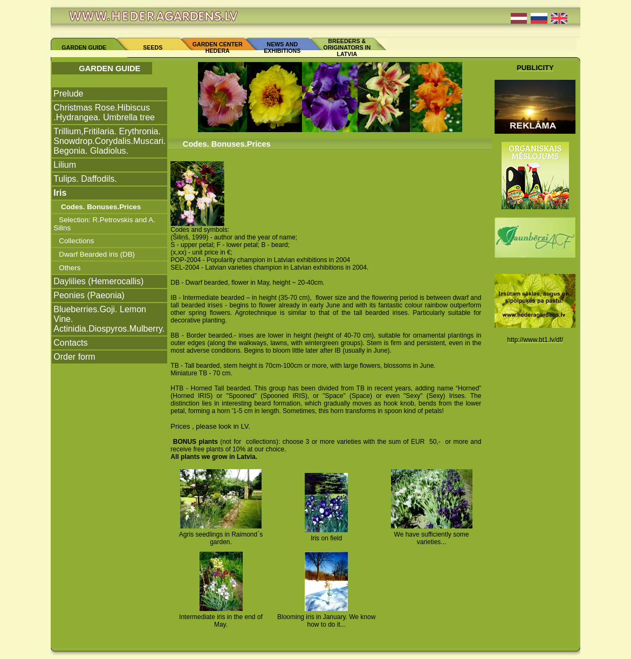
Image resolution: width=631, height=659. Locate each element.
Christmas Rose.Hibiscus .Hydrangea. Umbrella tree (104, 112)
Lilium (64, 164)
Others (69, 268)
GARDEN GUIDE (83, 47)
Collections (76, 241)
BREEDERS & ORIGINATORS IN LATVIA (347, 47)
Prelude (68, 93)
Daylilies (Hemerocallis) (98, 281)
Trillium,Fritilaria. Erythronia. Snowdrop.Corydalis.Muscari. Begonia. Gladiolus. (109, 141)
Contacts (70, 342)
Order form (74, 356)
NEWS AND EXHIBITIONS (282, 47)
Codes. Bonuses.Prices (100, 207)
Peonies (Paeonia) (89, 295)
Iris (59, 192)
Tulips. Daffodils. (84, 178)
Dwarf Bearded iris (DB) (97, 254)
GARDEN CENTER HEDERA (218, 47)
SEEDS (152, 47)
